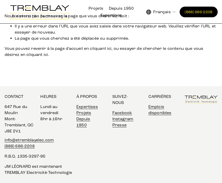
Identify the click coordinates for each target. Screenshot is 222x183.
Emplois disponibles (160, 109)
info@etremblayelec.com (29, 140)
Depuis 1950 (121, 8)
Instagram (122, 118)
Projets (96, 8)
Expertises (111, 15)
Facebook (122, 112)
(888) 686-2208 (198, 12)
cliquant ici (100, 48)
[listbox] (161, 11)
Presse (119, 125)
